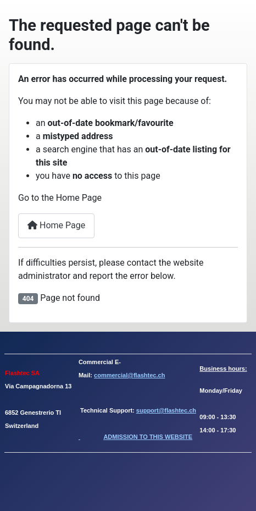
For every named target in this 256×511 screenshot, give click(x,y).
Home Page (56, 225)
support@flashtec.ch (166, 410)
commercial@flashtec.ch (129, 375)
